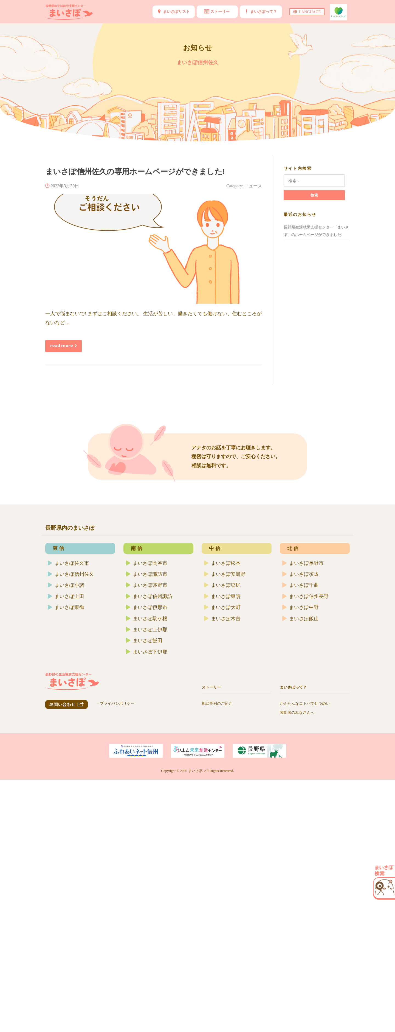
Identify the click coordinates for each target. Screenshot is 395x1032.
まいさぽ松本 (222, 801)
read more (63, 345)
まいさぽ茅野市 (146, 824)
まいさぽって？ (263, 12)
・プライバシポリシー (115, 963)
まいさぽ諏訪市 (146, 813)
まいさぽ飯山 (300, 857)
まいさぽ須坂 (300, 813)
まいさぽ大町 (222, 846)
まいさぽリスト (176, 12)
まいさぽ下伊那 (146, 890)
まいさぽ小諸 (66, 824)
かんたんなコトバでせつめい (305, 942)
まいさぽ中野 (300, 846)
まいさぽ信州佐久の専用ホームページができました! (135, 171)
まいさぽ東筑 (222, 835)
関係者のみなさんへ (297, 951)
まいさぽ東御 (66, 846)
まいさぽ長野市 (303, 801)
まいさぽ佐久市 (68, 801)
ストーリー (220, 12)
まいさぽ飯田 (144, 879)
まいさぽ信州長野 (305, 835)
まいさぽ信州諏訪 (149, 835)
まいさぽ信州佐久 (71, 813)
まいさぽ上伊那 (146, 868)
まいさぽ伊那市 (146, 846)
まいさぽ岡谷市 (146, 801)
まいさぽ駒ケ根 (146, 857)
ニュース (253, 186)
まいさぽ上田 (66, 835)
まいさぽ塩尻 (222, 824)
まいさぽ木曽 (222, 857)
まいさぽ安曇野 (225, 813)
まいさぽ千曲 (300, 824)
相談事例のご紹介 (217, 942)
